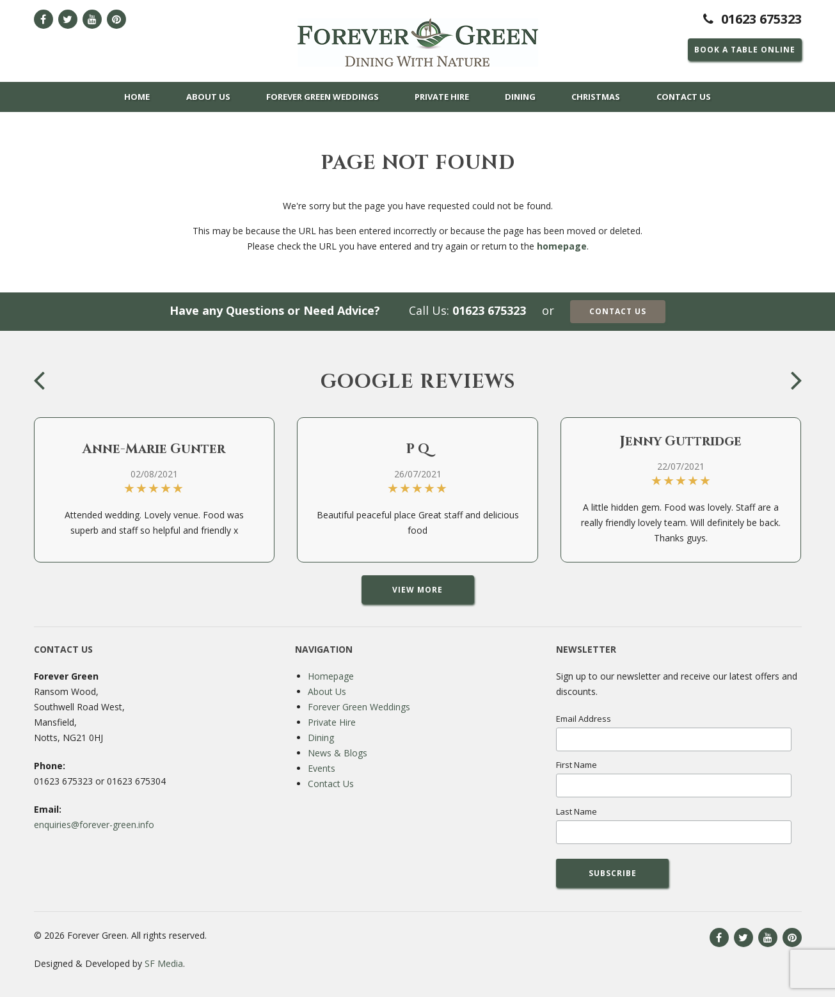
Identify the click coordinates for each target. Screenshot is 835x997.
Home (137, 96)
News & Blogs (337, 753)
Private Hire (442, 96)
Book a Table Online (744, 49)
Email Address (583, 718)
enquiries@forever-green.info (94, 824)
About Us (208, 96)
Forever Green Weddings (322, 96)
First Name (576, 764)
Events (321, 768)
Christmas (595, 96)
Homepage (331, 676)
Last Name (576, 811)
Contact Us (683, 96)
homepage (562, 246)
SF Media (164, 963)
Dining (520, 96)
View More (417, 589)
